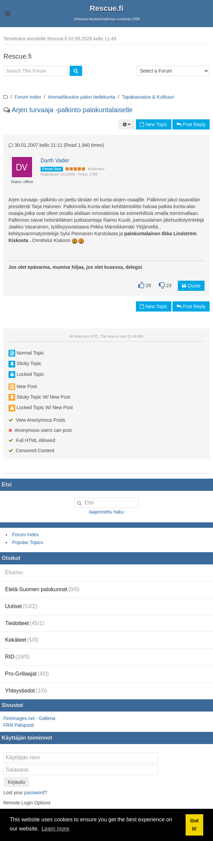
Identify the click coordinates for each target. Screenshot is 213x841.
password (34, 792)
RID (17, 657)
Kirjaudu (16, 782)
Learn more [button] (55, 829)
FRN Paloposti (18, 725)
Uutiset (21, 606)
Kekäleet (21, 640)
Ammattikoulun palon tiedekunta (81, 97)
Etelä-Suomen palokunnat (42, 589)
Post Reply (191, 124)
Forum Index (28, 97)
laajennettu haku (106, 512)
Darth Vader (55, 160)
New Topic (153, 124)
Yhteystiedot (26, 691)
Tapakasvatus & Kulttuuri (148, 97)
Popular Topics (27, 542)
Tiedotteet (24, 623)
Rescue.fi (106, 8)
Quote (191, 285)
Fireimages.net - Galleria (29, 718)
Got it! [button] (194, 825)
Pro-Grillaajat (27, 674)
